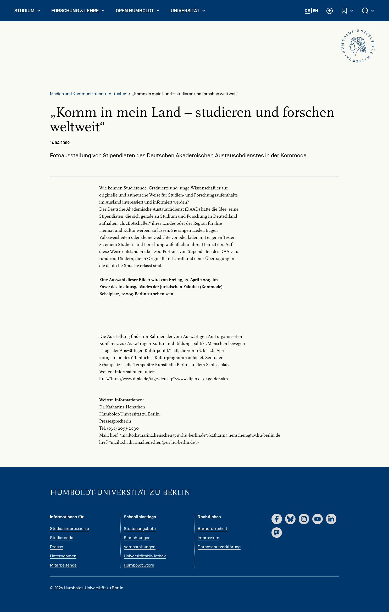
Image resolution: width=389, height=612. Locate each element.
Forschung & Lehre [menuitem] (78, 11)
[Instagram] (304, 519)
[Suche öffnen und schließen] (368, 10)
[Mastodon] (276, 532)
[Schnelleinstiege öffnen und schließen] (347, 10)
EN (315, 10)
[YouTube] (317, 519)
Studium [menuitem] (29, 11)
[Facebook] (276, 519)
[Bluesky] (290, 519)
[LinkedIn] (331, 519)
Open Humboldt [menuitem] (139, 11)
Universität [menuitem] (190, 11)
